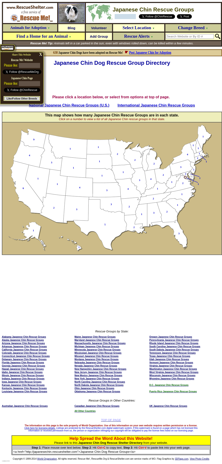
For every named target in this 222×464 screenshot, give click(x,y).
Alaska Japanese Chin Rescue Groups (23, 340)
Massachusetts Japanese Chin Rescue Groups (100, 343)
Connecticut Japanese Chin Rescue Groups (26, 356)
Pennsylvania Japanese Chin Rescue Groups (174, 340)
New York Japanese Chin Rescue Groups (96, 378)
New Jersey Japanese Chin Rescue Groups (98, 372)
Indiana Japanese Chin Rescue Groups (23, 378)
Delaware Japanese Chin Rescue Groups (24, 359)
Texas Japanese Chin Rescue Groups (169, 356)
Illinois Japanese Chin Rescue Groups (23, 375)
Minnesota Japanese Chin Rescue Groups (97, 349)
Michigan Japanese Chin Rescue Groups (96, 346)
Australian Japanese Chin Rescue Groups (25, 406)
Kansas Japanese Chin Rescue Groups (23, 385)
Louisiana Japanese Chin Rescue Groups (24, 391)
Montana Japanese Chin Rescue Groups (96, 359)
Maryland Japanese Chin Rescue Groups (96, 340)
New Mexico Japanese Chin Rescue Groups (98, 375)
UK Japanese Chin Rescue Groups (168, 406)
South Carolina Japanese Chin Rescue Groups (174, 346)
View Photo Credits (199, 459)
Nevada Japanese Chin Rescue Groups (95, 366)
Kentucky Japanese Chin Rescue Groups (24, 388)
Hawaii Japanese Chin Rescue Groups (23, 369)
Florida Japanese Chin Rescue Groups (23, 362)
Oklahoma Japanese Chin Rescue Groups (97, 391)
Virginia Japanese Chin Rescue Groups (171, 366)
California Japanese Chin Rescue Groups (24, 349)
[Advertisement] (112, 80)
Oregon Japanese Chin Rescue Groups (170, 337)
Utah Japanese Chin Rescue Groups (169, 359)
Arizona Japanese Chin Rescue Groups (23, 343)
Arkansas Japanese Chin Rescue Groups (24, 346)
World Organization (47, 459)
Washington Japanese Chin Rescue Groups (173, 369)
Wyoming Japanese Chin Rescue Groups (171, 378)
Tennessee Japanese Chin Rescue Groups (172, 353)
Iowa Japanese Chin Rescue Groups (21, 382)
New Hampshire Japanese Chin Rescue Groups (100, 369)
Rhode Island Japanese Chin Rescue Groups (174, 343)
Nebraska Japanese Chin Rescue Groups (96, 362)
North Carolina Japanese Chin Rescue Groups (99, 382)
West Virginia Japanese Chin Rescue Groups (174, 372)
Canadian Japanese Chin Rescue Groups (96, 406)
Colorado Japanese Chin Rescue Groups (24, 353)
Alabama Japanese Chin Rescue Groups (24, 337)
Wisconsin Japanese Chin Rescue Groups (172, 375)
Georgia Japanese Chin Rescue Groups (23, 366)
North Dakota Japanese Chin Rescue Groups (98, 385)
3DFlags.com (181, 459)
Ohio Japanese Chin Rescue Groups (94, 388)
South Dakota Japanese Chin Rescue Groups (174, 349)
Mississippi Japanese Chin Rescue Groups (97, 353)
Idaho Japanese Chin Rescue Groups (22, 372)
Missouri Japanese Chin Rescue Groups (96, 356)
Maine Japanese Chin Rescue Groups (94, 337)
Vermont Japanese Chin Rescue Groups (171, 362)
